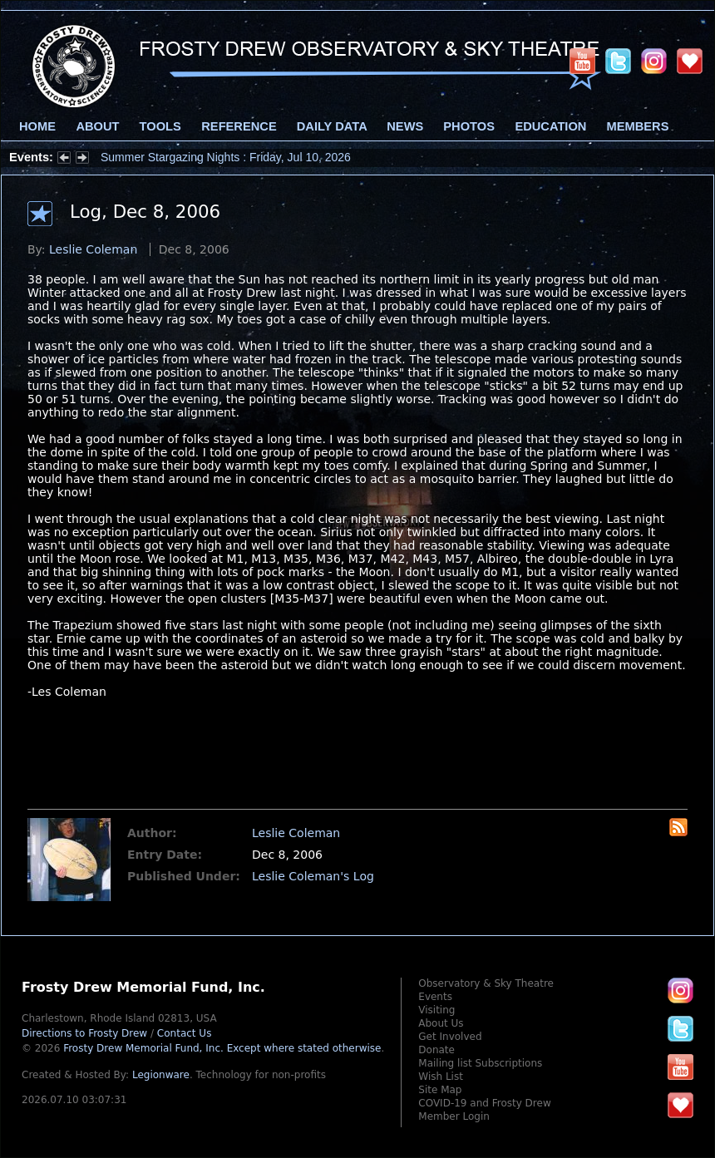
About (97, 126)
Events (435, 997)
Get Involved (449, 1036)
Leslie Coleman (93, 249)
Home (37, 126)
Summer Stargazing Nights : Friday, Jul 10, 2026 (226, 157)
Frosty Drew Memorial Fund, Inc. (222, 1048)
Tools (160, 126)
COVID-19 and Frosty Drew (484, 1103)
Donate (436, 1050)
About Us (440, 1023)
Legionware (161, 1075)
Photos (469, 126)
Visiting (436, 1010)
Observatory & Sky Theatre (486, 983)
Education (550, 126)
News (405, 126)
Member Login (454, 1116)
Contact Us (184, 1033)
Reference (238, 126)
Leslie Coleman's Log (313, 876)
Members (638, 126)
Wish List (440, 1076)
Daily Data (332, 126)
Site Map (439, 1090)
